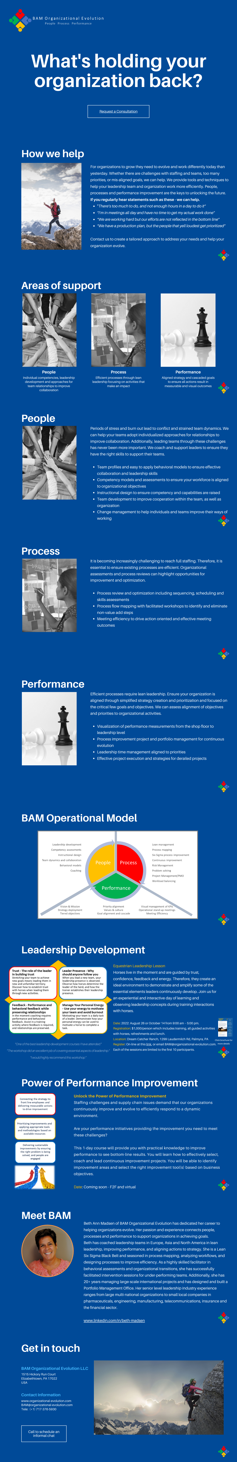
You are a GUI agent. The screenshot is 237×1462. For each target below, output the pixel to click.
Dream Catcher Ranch (142, 1039)
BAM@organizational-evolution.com (190, 1044)
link (148, 1044)
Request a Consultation (118, 111)
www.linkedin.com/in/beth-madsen (114, 1320)
